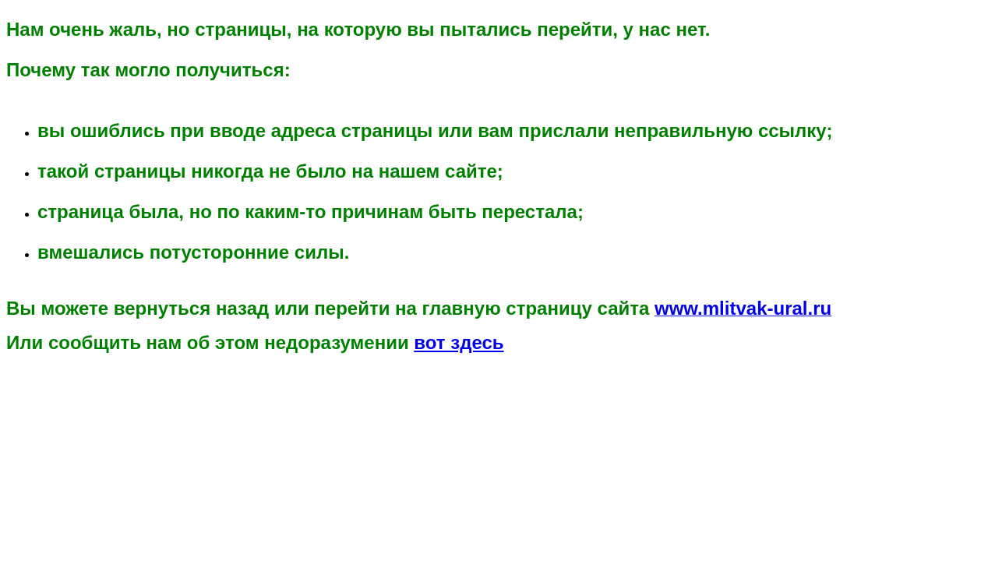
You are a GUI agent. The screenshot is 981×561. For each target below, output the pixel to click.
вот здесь (458, 342)
